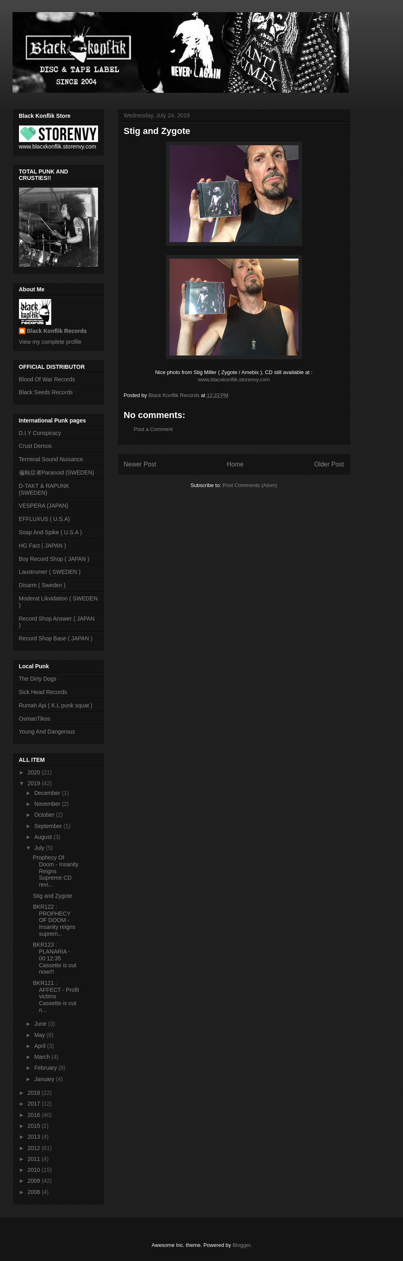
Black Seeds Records (46, 392)
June (41, 1024)
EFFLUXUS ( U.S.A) (44, 519)
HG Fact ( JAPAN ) (42, 545)
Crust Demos (35, 446)
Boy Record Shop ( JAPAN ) (54, 559)
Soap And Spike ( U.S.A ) (50, 532)
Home (235, 464)
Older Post (329, 464)
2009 (34, 1180)
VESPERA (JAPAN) (44, 505)
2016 (34, 1115)
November (48, 804)
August (43, 837)
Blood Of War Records (47, 379)
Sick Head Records (43, 692)
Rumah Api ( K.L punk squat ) (55, 705)
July (40, 848)
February (46, 1067)
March (43, 1057)
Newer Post (140, 464)
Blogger (241, 1245)
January (45, 1079)
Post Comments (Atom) (250, 485)
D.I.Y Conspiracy (40, 433)
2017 (34, 1103)
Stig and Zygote (52, 896)
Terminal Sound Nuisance (51, 459)
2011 (34, 1159)
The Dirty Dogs (37, 678)
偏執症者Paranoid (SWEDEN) (56, 472)
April (40, 1046)
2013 (34, 1136)
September (48, 826)
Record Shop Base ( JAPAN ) (56, 638)
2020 (34, 772)
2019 (34, 783)
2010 (34, 1170)
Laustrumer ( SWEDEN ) (50, 572)
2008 (34, 1192)
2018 (34, 1093)
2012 (34, 1148)
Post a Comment (153, 429)
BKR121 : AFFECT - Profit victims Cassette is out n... (56, 996)
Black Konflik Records (57, 331)
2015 (34, 1126)
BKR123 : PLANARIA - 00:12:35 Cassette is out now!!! (54, 958)
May (40, 1035)
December (48, 793)
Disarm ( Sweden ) (42, 585)
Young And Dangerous (47, 731)
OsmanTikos (34, 718)
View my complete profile (50, 342)
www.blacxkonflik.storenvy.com (233, 379)
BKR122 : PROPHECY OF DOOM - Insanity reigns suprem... (54, 920)
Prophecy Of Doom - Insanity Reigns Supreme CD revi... (55, 871)
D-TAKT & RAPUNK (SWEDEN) (44, 489)
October (45, 814)
